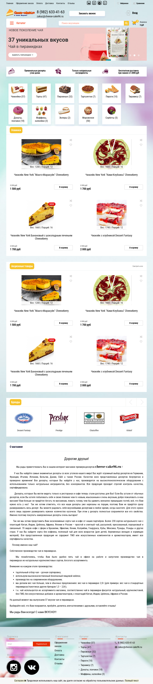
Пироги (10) (111, 96)
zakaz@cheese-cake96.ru (50, 16)
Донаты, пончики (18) (18, 119)
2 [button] (134, 55)
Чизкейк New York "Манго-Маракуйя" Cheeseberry (41, 174)
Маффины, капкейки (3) (41, 119)
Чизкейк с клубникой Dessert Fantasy (111, 235)
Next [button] (141, 401)
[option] (76, 44)
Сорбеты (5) (111, 117)
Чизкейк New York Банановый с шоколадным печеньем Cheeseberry (41, 237)
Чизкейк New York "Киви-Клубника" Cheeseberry (111, 174)
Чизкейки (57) (18, 96)
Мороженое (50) (88, 119)
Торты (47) (41, 96)
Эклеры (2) (64, 117)
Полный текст (132, 680)
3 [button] (139, 55)
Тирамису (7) (135, 96)
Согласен (20, 680)
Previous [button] (131, 401)
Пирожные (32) (64, 96)
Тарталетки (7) (88, 96)
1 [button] (130, 55)
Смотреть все (138, 266)
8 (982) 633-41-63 (51, 12)
